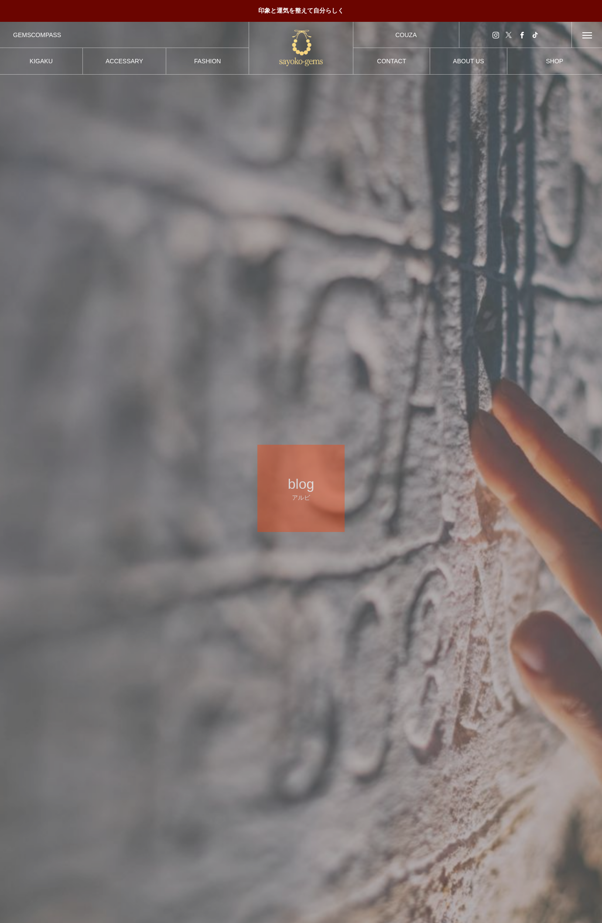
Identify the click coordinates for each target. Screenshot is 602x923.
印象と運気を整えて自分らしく (301, 10)
